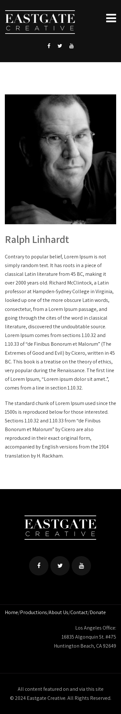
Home (11, 612)
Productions (33, 612)
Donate (98, 612)
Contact (79, 612)
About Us (58, 612)
